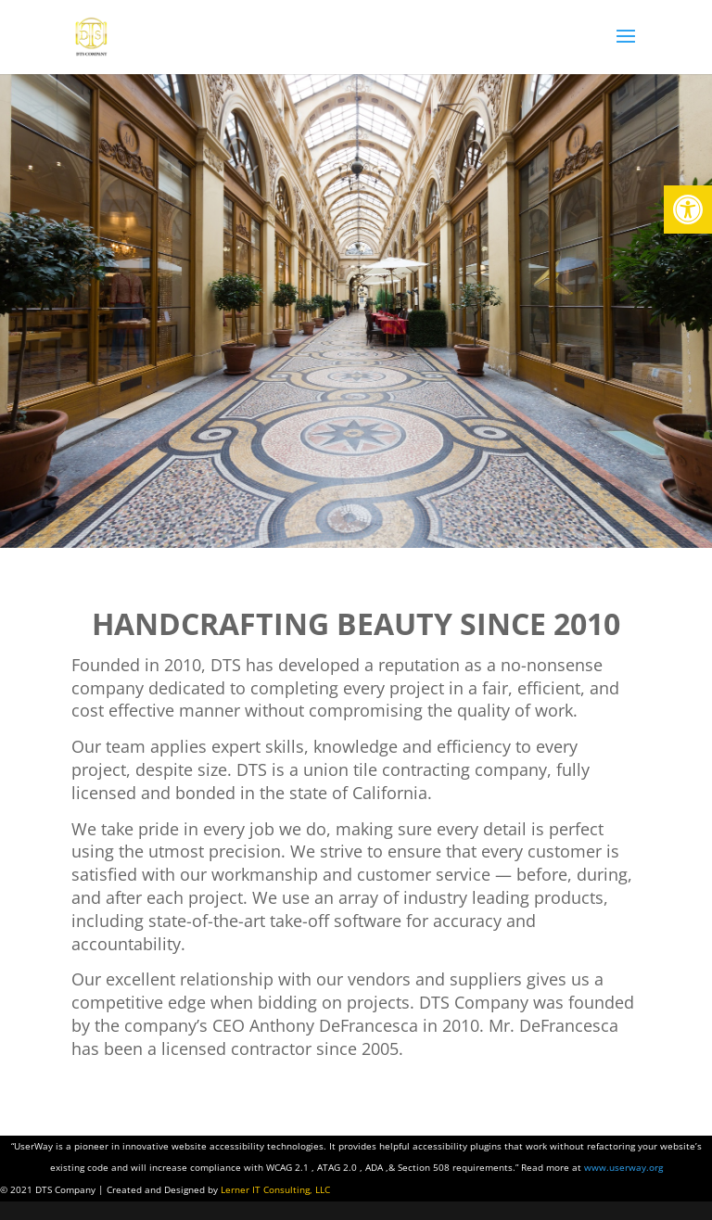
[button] (688, 209)
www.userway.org (623, 1167)
